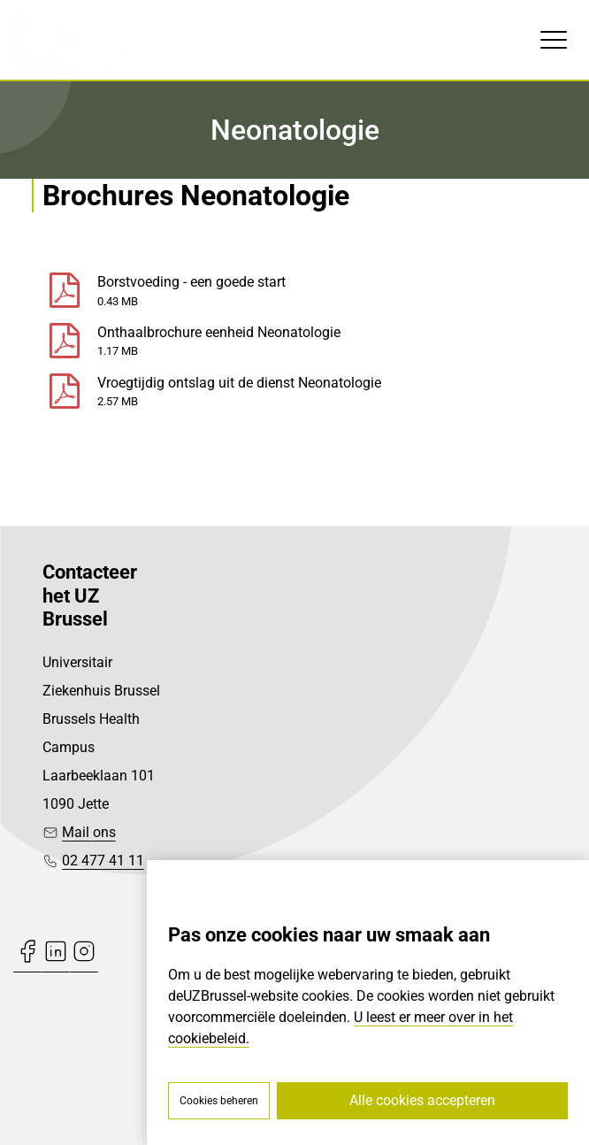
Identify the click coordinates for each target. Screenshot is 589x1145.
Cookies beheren (219, 1101)
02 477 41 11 (103, 860)
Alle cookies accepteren (422, 1100)
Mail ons (89, 832)
